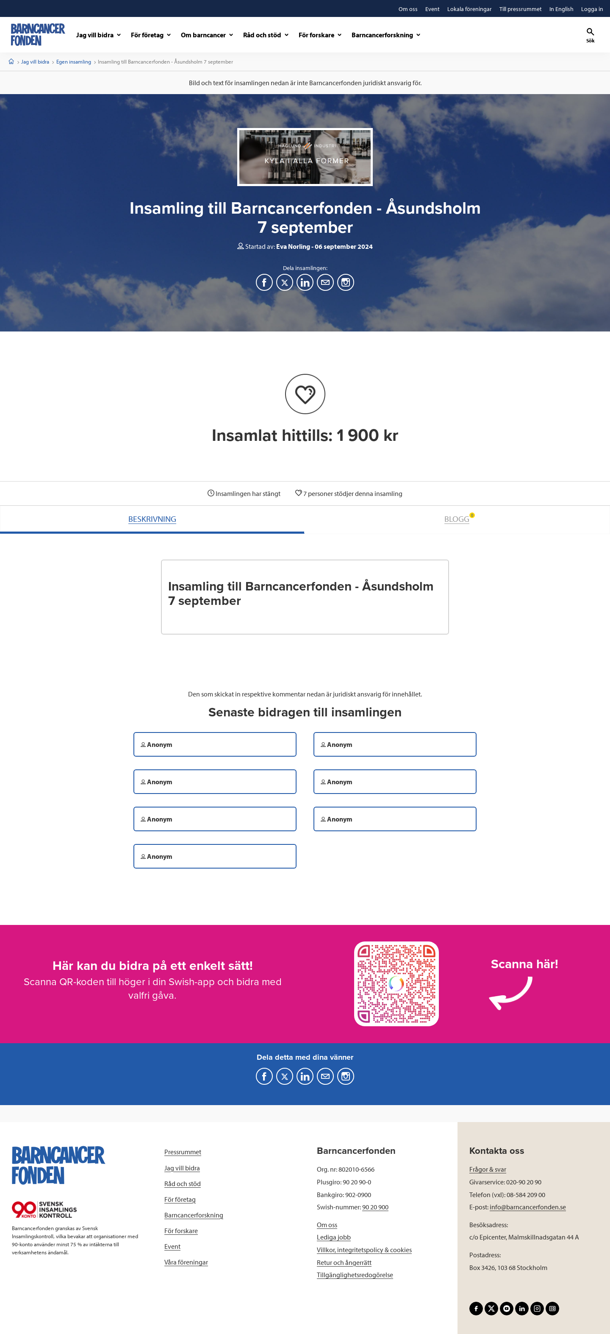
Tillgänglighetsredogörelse (355, 1274)
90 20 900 (375, 1207)
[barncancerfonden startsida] (38, 34)
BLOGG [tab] (459, 518)
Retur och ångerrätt (344, 1262)
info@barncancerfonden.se (528, 1207)
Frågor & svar (487, 1169)
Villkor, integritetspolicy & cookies (364, 1249)
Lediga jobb (334, 1237)
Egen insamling (73, 61)
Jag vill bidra (35, 61)
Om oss (327, 1224)
